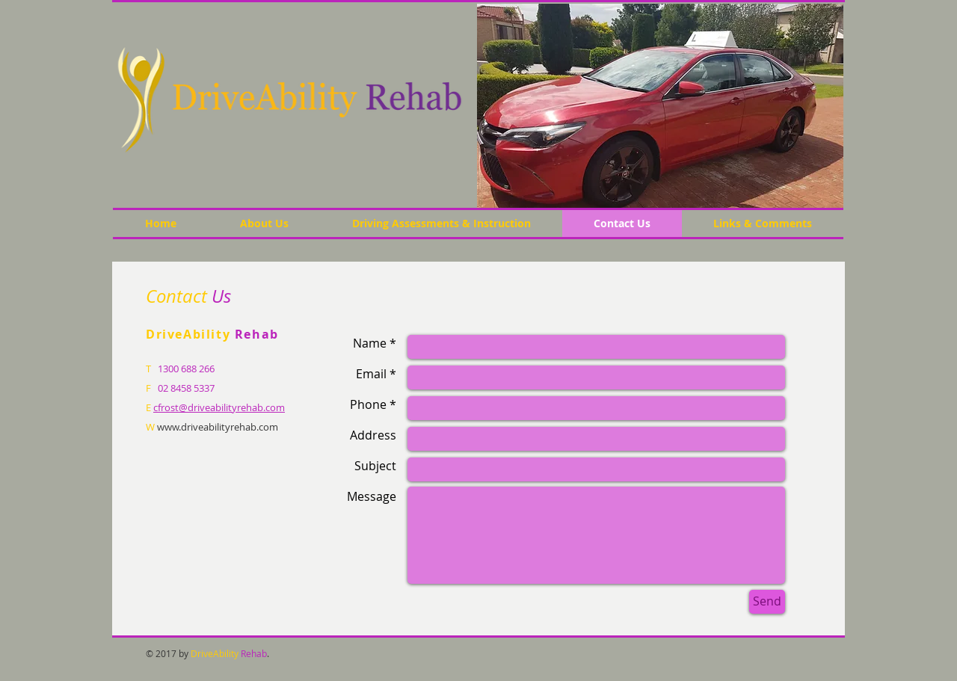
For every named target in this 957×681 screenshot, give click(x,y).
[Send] (767, 602)
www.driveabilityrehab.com (217, 427)
